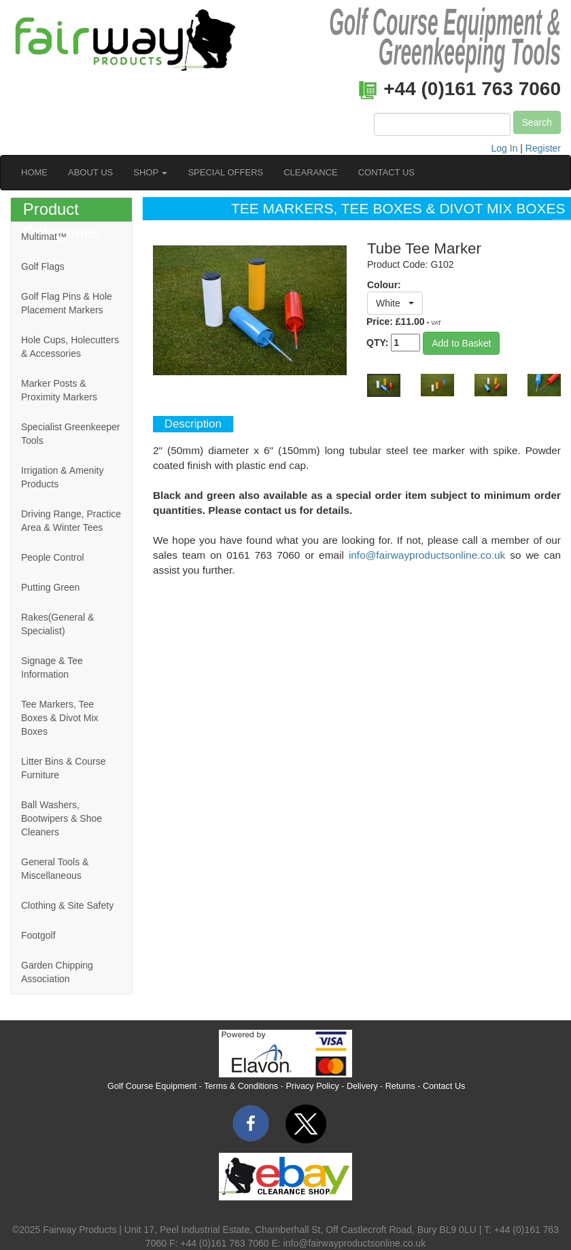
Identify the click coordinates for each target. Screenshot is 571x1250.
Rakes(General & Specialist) (57, 624)
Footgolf (38, 935)
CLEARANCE (310, 172)
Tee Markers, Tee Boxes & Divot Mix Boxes (60, 718)
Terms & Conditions (241, 1086)
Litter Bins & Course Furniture (63, 768)
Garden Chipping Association (57, 972)
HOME (34, 172)
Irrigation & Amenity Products (62, 477)
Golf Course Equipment (151, 1086)
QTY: (393, 342)
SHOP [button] (150, 172)
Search (537, 122)
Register (543, 148)
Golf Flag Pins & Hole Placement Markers (66, 303)
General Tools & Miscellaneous (54, 868)
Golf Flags (43, 266)
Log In (504, 148)
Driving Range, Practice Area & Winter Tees (71, 520)
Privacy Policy (312, 1086)
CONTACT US (386, 172)
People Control (52, 557)
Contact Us (444, 1086)
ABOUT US (90, 172)
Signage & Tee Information (52, 667)
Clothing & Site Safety (67, 905)
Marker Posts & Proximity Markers (59, 390)
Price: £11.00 (403, 321)
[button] (395, 303)
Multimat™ (44, 236)
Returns (400, 1086)
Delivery (362, 1086)
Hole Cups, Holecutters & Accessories (70, 346)
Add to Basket (461, 343)
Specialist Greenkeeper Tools (70, 433)
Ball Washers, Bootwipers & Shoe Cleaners (61, 818)
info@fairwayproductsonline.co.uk (427, 555)
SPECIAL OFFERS (225, 172)
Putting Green (50, 587)
